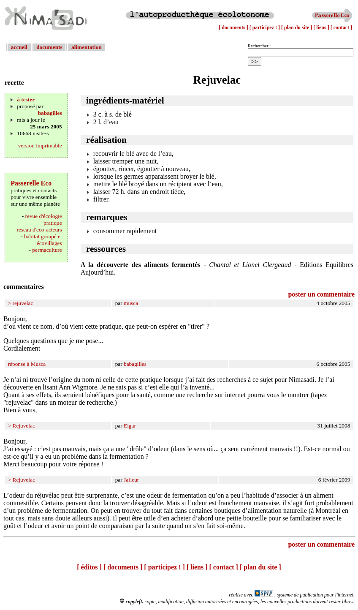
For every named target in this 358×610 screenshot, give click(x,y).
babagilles (50, 113)
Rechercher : (259, 46)
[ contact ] (341, 27)
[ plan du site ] (297, 27)
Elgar (130, 425)
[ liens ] (321, 27)
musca (131, 303)
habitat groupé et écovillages (43, 239)
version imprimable (40, 145)
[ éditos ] (89, 567)
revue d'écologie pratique (43, 219)
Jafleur (131, 480)
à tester (26, 99)
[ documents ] (234, 27)
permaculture (47, 250)
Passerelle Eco (31, 183)
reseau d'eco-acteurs (39, 229)
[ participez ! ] (265, 27)
